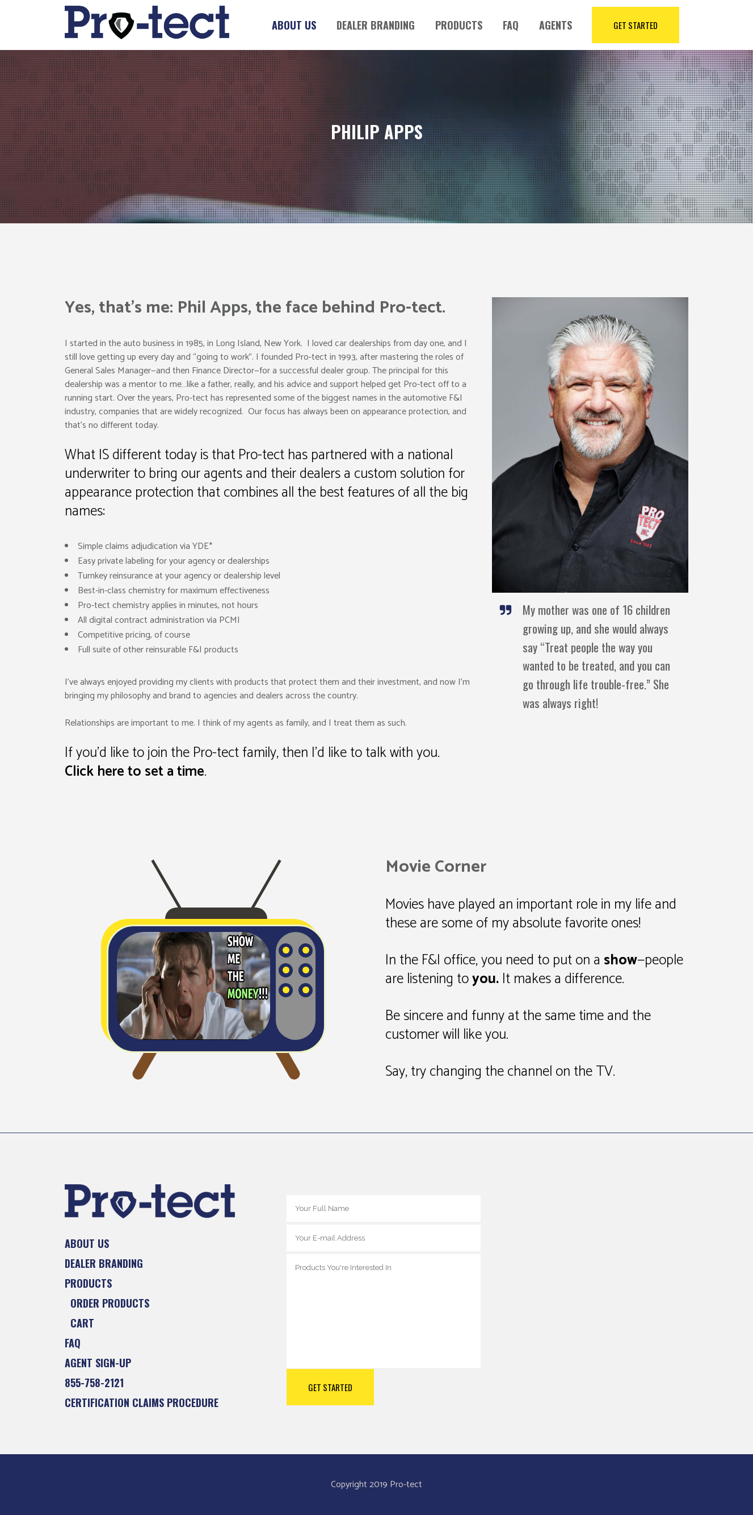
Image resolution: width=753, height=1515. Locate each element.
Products (88, 1283)
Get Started (635, 25)
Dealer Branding (104, 1263)
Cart (82, 1323)
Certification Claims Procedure (141, 1402)
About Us (87, 1243)
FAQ (73, 1342)
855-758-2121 (94, 1382)
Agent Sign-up (98, 1362)
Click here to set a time (134, 772)
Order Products (109, 1303)
